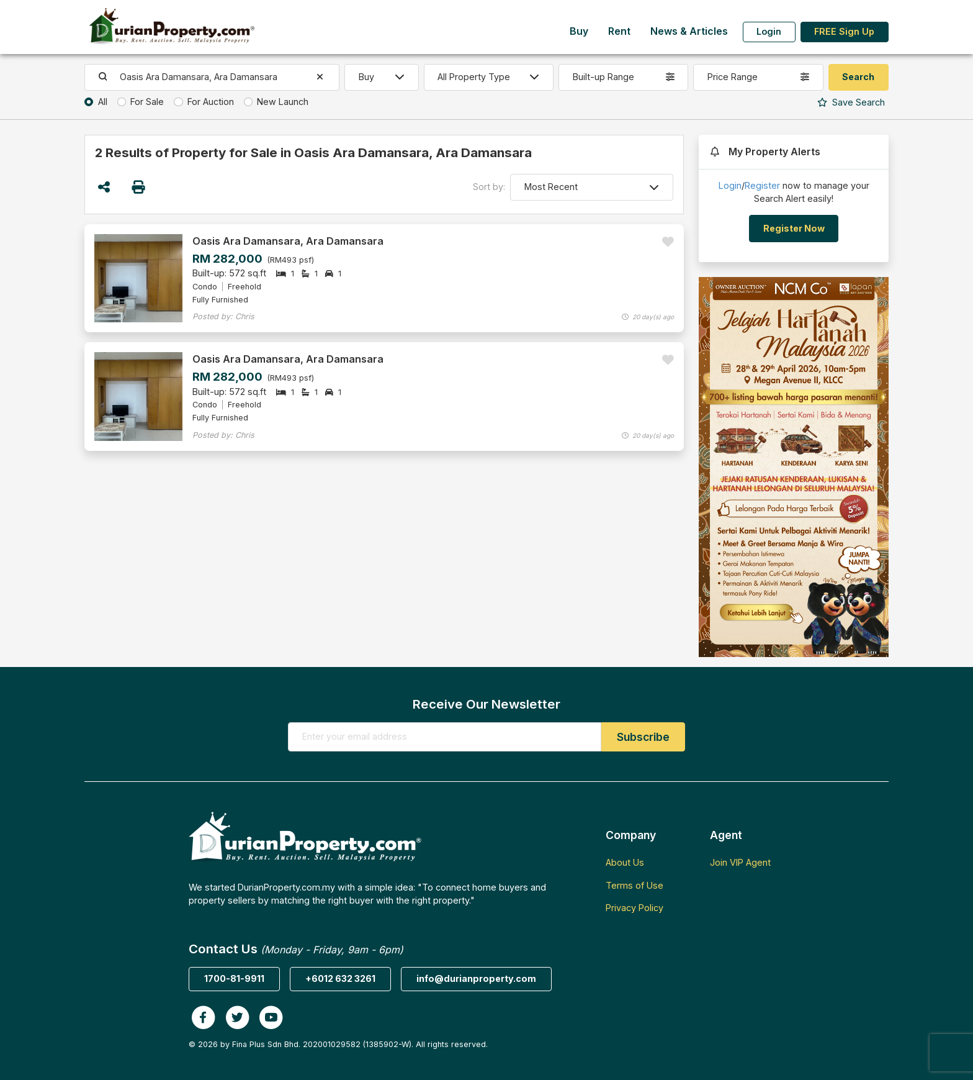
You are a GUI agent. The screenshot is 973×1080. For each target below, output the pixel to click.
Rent (619, 31)
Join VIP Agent (740, 862)
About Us (625, 862)
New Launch (282, 101)
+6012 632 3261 (340, 978)
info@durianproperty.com (476, 978)
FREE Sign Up (844, 31)
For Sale (147, 101)
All (102, 101)
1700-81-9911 (234, 978)
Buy (579, 31)
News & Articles (689, 31)
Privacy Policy (634, 907)
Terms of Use (634, 885)
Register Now (794, 228)
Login (768, 31)
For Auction (210, 101)
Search (851, 102)
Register (762, 185)
